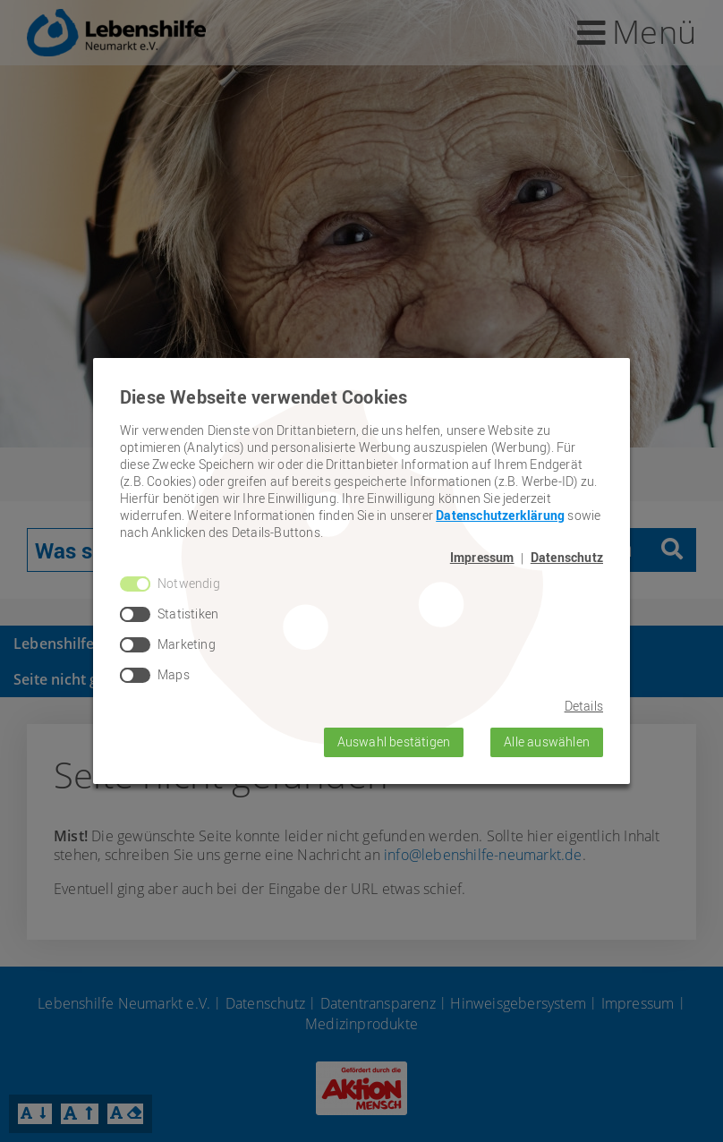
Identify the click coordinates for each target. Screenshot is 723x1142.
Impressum (482, 558)
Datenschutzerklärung (500, 515)
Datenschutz (567, 558)
